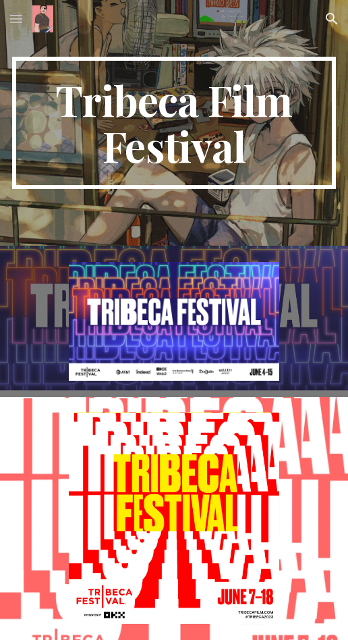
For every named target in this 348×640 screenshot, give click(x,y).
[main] (174, 123)
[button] (16, 18)
